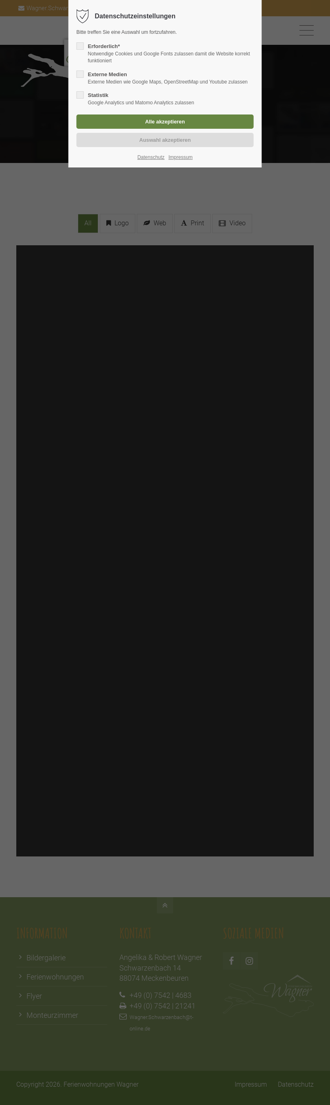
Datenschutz (151, 157)
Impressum (180, 157)
